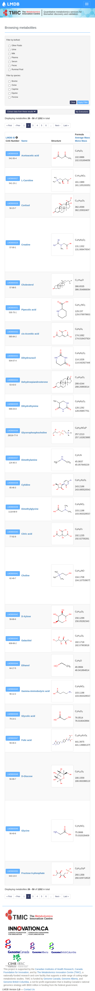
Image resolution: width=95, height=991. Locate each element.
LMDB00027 (12, 178)
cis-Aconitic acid (30, 333)
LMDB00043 (12, 638)
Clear (73, 102)
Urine (12, 49)
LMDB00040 (12, 532)
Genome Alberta (70, 978)
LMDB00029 (12, 243)
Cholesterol (27, 284)
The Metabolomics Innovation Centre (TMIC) (59, 972)
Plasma (13, 57)
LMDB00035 (12, 404)
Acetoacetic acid (30, 155)
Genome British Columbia (16, 982)
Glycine (25, 830)
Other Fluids (15, 45)
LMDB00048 (12, 774)
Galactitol (26, 640)
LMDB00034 (12, 380)
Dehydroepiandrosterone (34, 382)
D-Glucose (27, 776)
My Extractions (82, 112)
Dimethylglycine (29, 509)
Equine (12, 93)
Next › (57, 125)
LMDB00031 (12, 308)
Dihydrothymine (29, 406)
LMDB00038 (12, 483)
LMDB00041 (12, 573)
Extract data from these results (21, 112)
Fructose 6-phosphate (33, 873)
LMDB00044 (12, 663)
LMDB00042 (12, 614)
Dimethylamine (29, 460)
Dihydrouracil (28, 358)
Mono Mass (81, 141)
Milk (11, 53)
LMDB (13, 4)
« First (9, 125)
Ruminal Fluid (15, 69)
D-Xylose (26, 616)
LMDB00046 (12, 714)
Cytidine (25, 485)
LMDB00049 (12, 829)
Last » (66, 125)
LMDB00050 (12, 871)
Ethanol (25, 665)
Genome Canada (52, 978)
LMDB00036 (12, 431)
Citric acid (26, 534)
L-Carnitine (27, 180)
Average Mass (82, 137)
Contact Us (29, 989)
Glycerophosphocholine (34, 432)
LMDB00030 (12, 283)
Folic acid (26, 740)
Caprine (13, 89)
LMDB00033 (12, 356)
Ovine (12, 85)
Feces (12, 65)
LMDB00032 (12, 332)
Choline (25, 575)
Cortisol (25, 205)
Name (24, 141)
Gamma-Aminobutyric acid (35, 691)
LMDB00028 (12, 203)
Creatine (25, 244)
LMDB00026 (12, 153)
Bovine (12, 81)
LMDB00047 (12, 738)
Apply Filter (83, 102)
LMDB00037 (12, 458)
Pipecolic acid (28, 309)
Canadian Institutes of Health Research (54, 969)
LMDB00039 (12, 507)
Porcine (13, 97)
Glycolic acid (28, 716)
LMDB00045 (12, 689)
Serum (12, 61)
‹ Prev (17, 125)
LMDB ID (10, 137)
